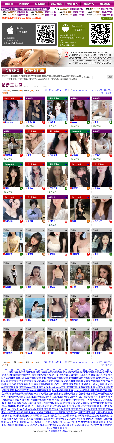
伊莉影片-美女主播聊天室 (43, 415)
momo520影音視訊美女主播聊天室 (43, 425)
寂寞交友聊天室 (100, 415)
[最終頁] (108, 93)
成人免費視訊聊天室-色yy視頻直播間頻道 (73, 412)
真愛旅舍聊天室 (71, 403)
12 (74, 90)
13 (77, 90)
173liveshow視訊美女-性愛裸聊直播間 (78, 422)
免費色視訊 (62, 419)
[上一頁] (64, 90)
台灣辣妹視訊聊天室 (91, 371)
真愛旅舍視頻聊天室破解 (22, 371)
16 (86, 90)
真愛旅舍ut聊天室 (53, 403)
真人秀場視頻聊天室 (60, 406)
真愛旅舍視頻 (16, 381)
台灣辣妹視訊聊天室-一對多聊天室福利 (32, 393)
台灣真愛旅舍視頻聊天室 (82, 378)
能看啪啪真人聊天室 (18, 400)
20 (97, 90)
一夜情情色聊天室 (16, 396)
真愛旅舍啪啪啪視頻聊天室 (40, 419)
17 (89, 90)
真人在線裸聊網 (65, 415)
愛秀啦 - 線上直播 (80, 374)
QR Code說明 (107, 18)
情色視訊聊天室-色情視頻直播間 (33, 412)
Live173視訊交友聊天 (69, 384)
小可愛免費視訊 (93, 400)
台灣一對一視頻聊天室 (37, 406)
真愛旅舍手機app (90, 384)
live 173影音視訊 (49, 422)
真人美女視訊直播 (16, 422)
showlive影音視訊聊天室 (39, 396)
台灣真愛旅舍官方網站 (58, 431)
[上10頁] (55, 90)
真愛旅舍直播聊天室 (101, 374)
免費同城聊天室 (83, 415)
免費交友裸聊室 (91, 381)
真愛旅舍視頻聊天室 (57, 381)
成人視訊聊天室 (87, 396)
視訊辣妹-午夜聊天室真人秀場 (35, 387)
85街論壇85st (36, 403)
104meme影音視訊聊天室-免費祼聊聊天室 (73, 387)
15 (83, 90)
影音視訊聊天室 (71, 371)
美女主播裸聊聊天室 (40, 390)
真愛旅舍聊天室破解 (35, 378)
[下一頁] (103, 90)
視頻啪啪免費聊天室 (40, 400)
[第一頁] (47, 90)
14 (80, 90)
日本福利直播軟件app (12, 378)
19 (95, 90)
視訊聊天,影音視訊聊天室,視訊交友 (80, 425)
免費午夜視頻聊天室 (60, 374)
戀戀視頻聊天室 (22, 374)
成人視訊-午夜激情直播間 (85, 406)
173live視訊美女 (76, 419)
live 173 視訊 (33, 422)
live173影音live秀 (16, 409)
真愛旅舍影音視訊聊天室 (49, 371)
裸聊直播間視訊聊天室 (46, 384)
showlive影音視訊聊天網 (38, 409)
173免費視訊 (77, 400)
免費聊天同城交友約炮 (92, 403)
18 (92, 90)
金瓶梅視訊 (23, 403)
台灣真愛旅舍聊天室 (57, 378)
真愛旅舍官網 (75, 381)
